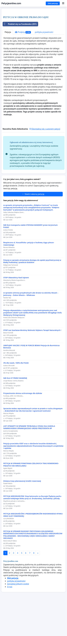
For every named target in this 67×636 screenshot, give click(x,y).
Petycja (8, 65)
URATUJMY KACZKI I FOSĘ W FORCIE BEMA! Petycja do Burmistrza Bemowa (31, 380)
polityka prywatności (44, 65)
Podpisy (23, 65)
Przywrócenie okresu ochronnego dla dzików (22, 427)
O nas (9, 620)
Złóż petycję (53, 3)
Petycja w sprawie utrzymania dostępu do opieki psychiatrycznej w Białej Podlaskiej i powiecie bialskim (32, 294)
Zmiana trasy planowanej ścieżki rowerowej (22, 514)
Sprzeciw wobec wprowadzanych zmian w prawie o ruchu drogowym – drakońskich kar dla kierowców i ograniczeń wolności (32, 443)
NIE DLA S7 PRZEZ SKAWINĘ (15, 411)
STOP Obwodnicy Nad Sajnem (16, 311)
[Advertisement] (33, 29)
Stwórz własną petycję (33, 227)
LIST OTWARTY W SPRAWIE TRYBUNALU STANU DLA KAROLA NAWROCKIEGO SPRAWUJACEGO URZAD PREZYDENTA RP (29, 460)
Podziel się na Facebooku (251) (20, 57)
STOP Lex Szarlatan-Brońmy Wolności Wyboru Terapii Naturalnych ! (32, 364)
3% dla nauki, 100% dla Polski (16, 396)
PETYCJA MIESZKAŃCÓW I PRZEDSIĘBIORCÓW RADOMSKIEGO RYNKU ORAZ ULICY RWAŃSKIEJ (33, 548)
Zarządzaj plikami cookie (18, 617)
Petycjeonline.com (11, 3)
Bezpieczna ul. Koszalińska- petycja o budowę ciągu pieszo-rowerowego (28, 277)
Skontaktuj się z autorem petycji (44, 162)
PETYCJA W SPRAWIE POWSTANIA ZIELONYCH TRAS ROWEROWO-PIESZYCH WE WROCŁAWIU (31, 498)
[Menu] (63, 3)
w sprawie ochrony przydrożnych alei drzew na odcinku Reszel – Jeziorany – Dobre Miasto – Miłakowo (30, 327)
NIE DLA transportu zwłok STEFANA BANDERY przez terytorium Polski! (30, 259)
